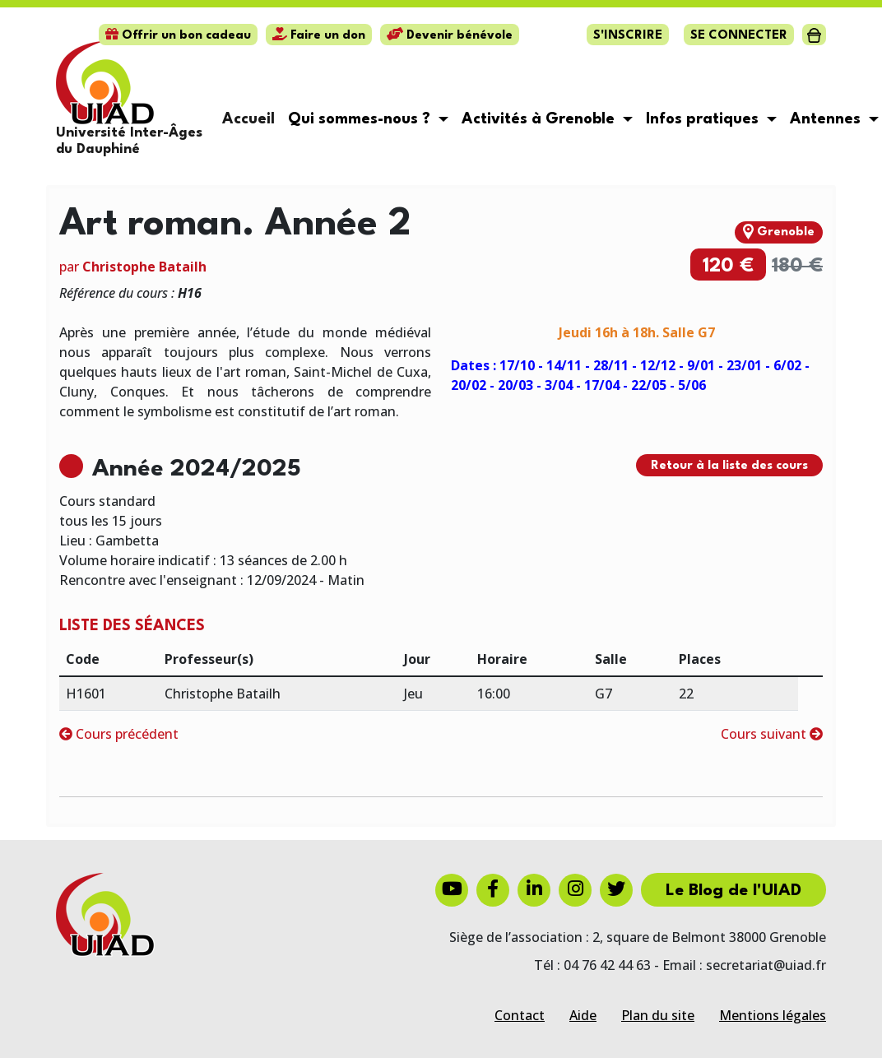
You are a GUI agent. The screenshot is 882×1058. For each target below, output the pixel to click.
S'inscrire (627, 36)
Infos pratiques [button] (704, 119)
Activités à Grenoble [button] (540, 119)
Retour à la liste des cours (729, 466)
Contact (519, 1015)
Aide (583, 1015)
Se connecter (738, 36)
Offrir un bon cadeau (178, 36)
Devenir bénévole (450, 36)
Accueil (248, 119)
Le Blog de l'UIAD (733, 891)
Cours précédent (119, 734)
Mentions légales (772, 1015)
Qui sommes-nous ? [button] (361, 119)
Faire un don (318, 36)
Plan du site (657, 1015)
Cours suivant (772, 734)
